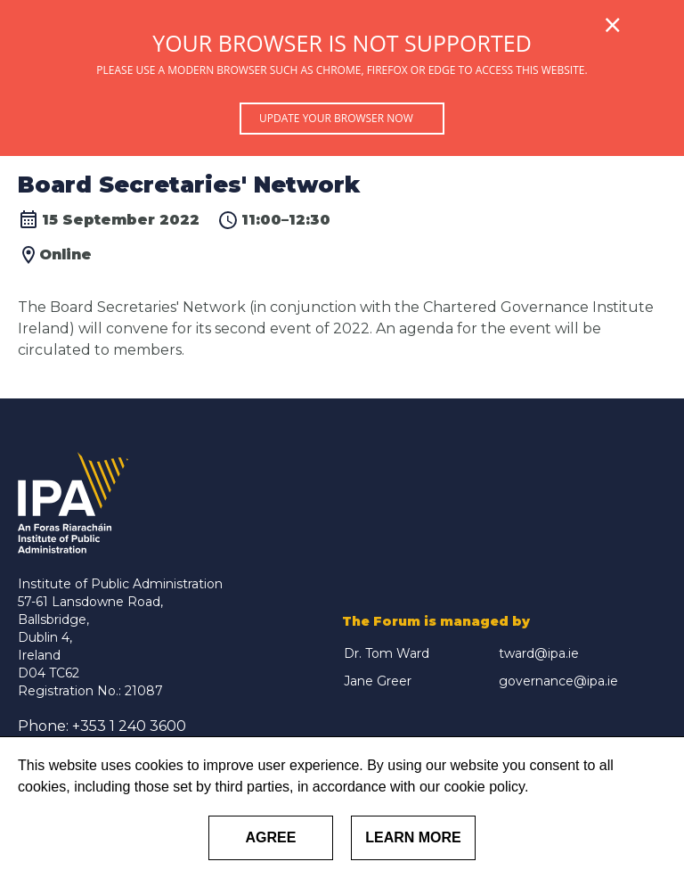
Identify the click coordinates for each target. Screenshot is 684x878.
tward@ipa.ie (539, 653)
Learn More (413, 837)
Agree (271, 837)
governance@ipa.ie (558, 681)
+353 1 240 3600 (129, 726)
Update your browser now (336, 118)
